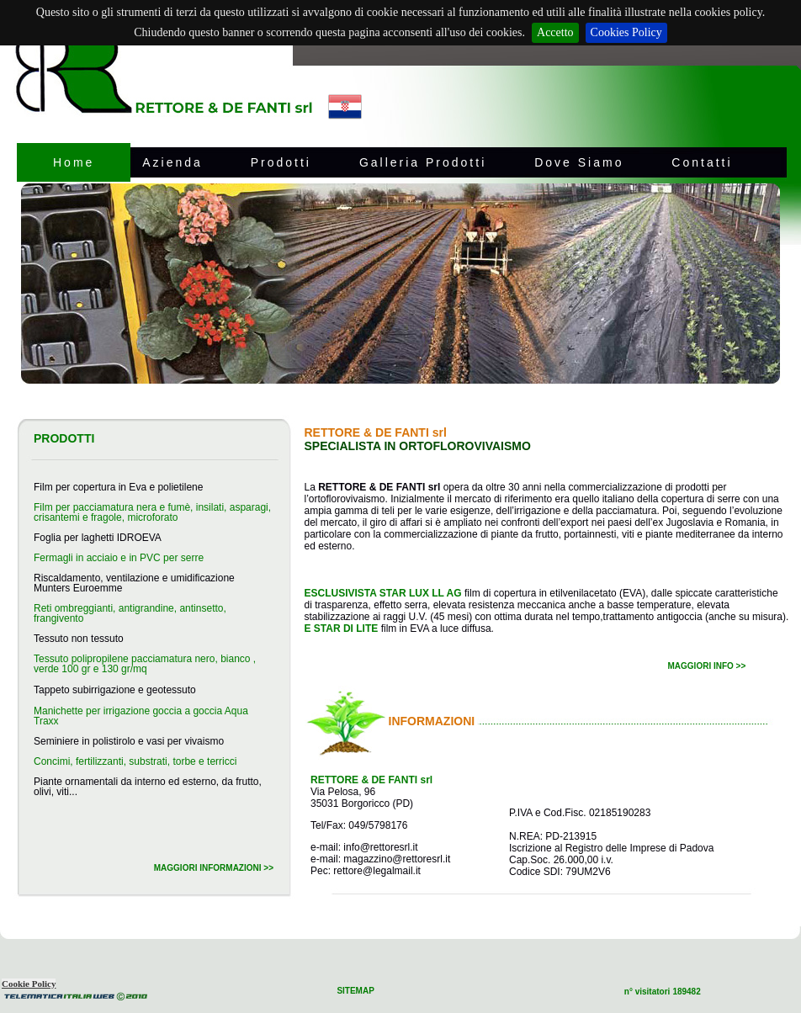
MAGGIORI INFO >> (707, 666)
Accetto (555, 32)
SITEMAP (355, 990)
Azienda (172, 162)
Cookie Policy (29, 984)
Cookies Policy (626, 32)
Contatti (701, 162)
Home (73, 162)
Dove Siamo (578, 162)
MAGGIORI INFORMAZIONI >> (213, 867)
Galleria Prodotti (422, 162)
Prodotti (281, 162)
